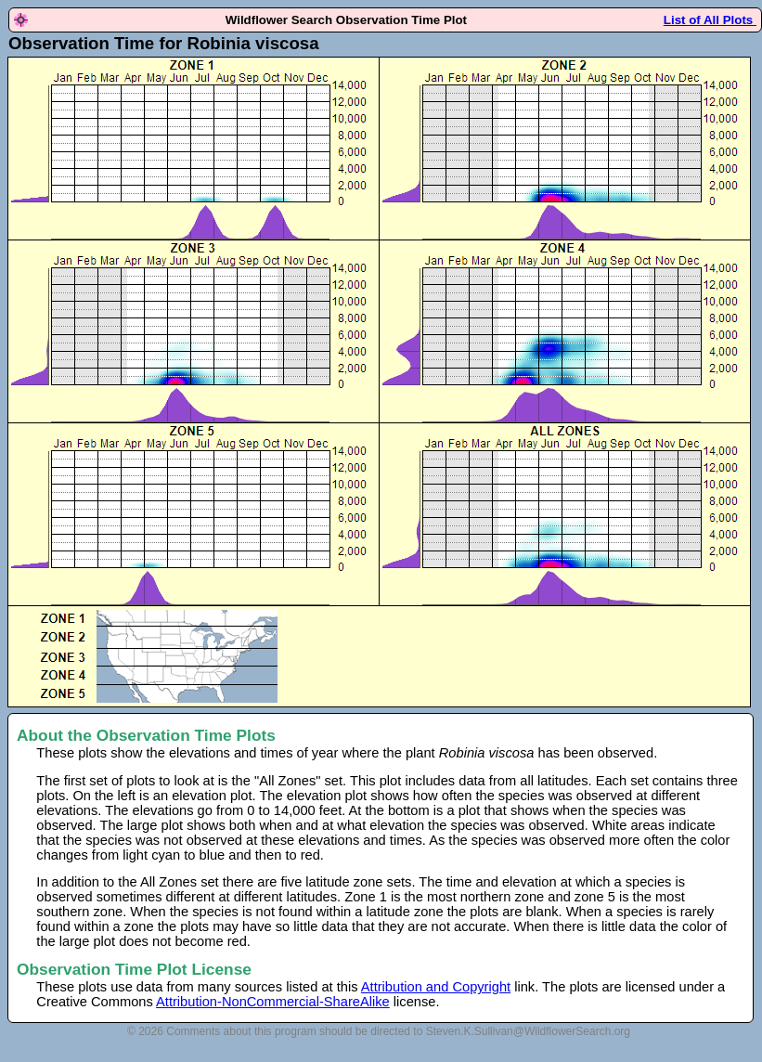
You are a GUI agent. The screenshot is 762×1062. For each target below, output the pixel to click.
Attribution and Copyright (435, 986)
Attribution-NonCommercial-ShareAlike (273, 1001)
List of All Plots (710, 20)
